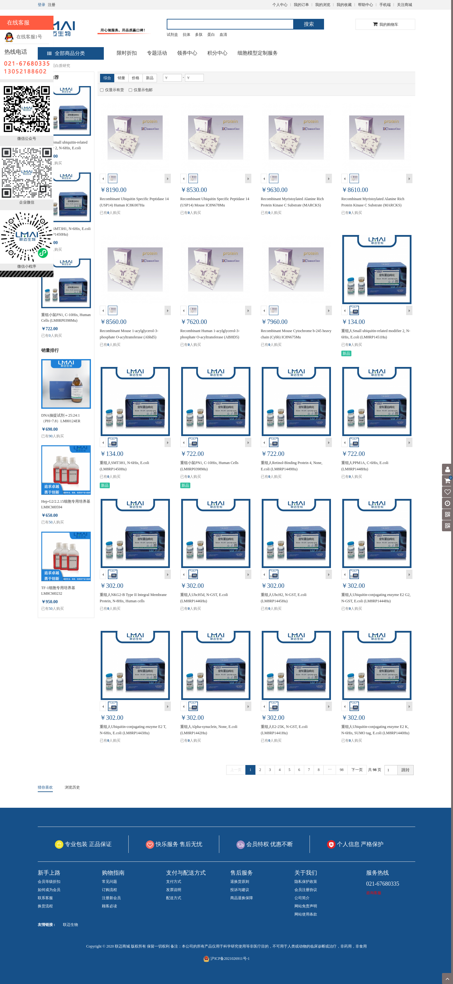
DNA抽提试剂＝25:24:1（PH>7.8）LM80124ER (60, 418)
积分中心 (217, 53)
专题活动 (157, 53)
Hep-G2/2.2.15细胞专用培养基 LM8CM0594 (65, 504)
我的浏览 (322, 5)
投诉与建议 (239, 890)
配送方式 (173, 898)
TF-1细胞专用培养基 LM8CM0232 (58, 591)
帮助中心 (365, 5)
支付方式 (173, 881)
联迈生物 (70, 924)
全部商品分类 (66, 53)
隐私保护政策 (305, 881)
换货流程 (45, 906)
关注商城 (404, 5)
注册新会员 (111, 898)
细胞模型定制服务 (258, 53)
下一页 (357, 770)
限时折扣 (127, 53)
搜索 (309, 24)
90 (51, 436)
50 (51, 522)
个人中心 (280, 5)
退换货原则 (239, 881)
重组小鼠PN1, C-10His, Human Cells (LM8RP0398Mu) (66, 318)
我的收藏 (344, 5)
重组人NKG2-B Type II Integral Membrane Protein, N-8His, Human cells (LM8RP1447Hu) (133, 601)
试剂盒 (172, 34)
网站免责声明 (305, 906)
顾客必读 (109, 906)
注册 (51, 5)
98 (342, 770)
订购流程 (109, 890)
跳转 (405, 770)
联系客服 (45, 898)
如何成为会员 (49, 890)
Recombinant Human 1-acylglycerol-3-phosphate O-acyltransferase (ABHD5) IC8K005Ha (210, 337)
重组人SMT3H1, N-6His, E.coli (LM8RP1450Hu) (66, 232)
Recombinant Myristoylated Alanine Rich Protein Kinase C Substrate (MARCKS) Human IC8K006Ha (372, 205)
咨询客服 (373, 893)
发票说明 (173, 890)
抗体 (186, 34)
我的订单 (301, 5)
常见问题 (109, 881)
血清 (223, 34)
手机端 (385, 5)
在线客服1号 (23, 36)
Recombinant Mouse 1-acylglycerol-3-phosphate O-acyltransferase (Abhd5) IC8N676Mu (129, 337)
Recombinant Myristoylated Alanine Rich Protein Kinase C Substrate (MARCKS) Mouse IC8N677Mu (292, 205)
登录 (41, 5)
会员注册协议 (305, 890)
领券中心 (187, 53)
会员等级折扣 (49, 881)
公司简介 (302, 898)
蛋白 (211, 34)
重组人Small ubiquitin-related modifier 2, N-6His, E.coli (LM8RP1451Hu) (64, 145)
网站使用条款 (305, 914)
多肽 (199, 34)
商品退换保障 (241, 898)
